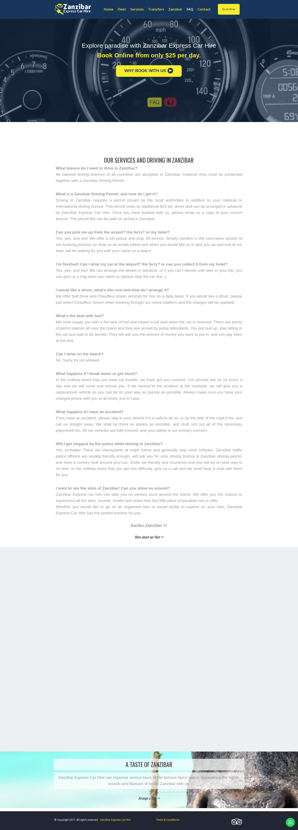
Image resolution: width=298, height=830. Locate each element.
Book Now (228, 9)
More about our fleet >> (149, 537)
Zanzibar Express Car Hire (115, 819)
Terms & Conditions (167, 819)
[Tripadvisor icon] (235, 823)
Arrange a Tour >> (149, 798)
